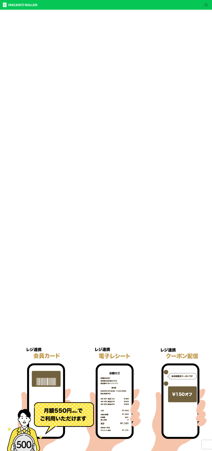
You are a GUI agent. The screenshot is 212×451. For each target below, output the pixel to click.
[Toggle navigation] (206, 5)
